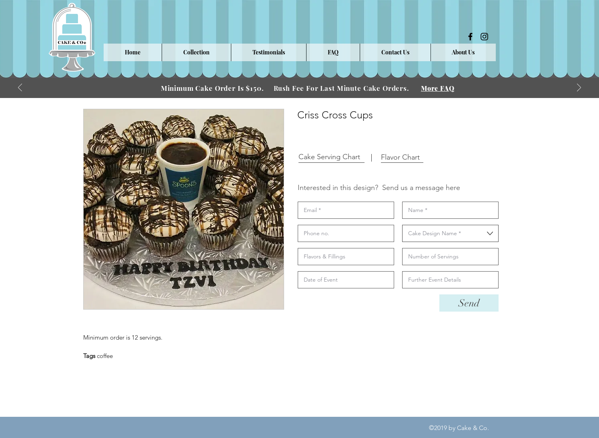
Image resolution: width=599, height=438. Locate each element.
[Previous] (20, 88)
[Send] (469, 303)
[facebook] (470, 37)
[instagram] (484, 37)
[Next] (579, 88)
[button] (196, 52)
